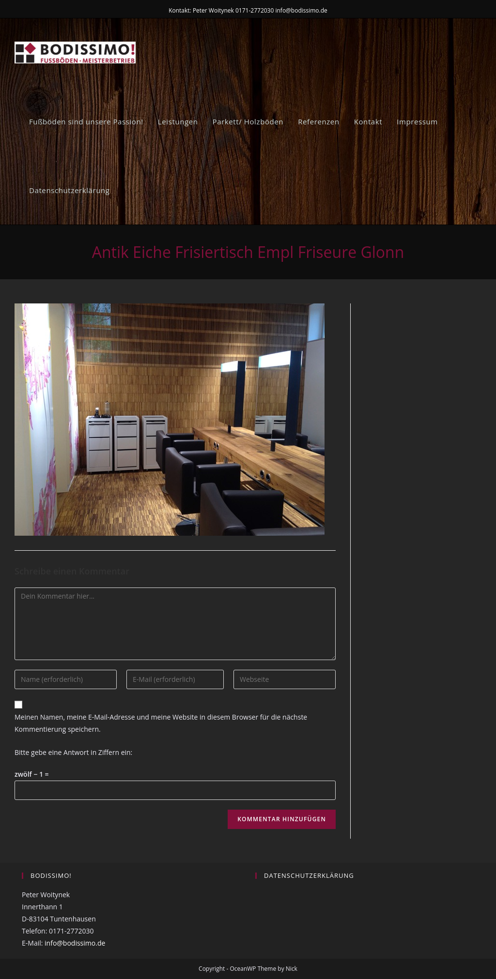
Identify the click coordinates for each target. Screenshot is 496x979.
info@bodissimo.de (75, 943)
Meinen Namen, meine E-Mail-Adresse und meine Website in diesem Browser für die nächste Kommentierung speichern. (161, 723)
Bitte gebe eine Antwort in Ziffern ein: (73, 752)
